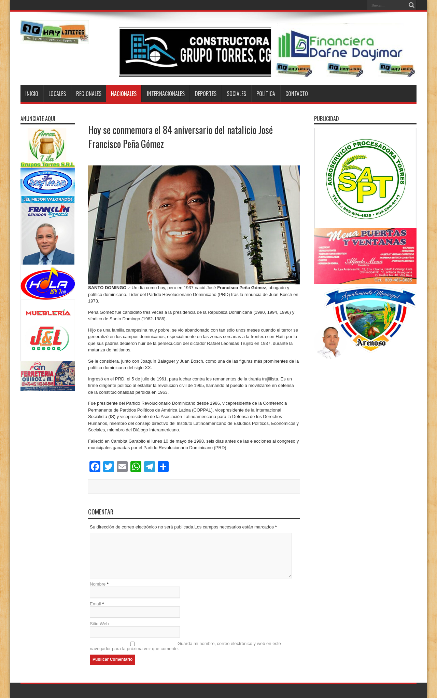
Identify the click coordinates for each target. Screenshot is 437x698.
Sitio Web (99, 623)
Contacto (296, 94)
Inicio (31, 94)
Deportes (205, 94)
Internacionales (166, 94)
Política (265, 94)
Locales (57, 94)
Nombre (97, 584)
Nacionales (124, 94)
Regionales (88, 94)
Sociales (236, 94)
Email (95, 603)
